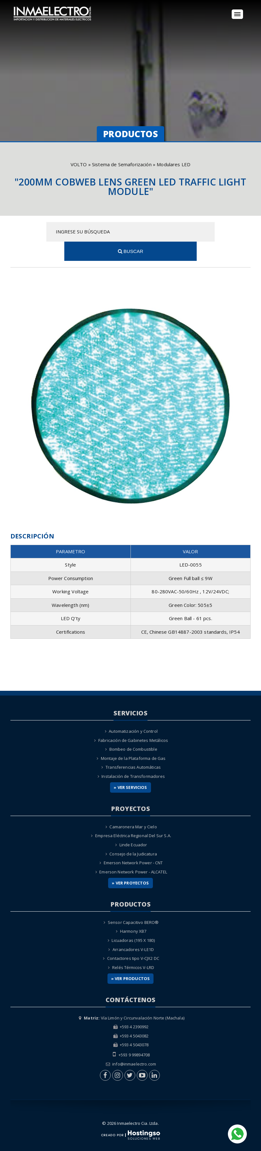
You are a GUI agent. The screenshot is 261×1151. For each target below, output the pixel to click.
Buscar (214, 231)
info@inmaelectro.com (134, 1044)
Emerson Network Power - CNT (133, 843)
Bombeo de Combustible (133, 730)
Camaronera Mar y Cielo (133, 807)
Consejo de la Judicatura (133, 834)
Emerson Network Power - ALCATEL (133, 852)
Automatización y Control (133, 712)
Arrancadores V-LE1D (133, 930)
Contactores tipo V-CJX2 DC (133, 939)
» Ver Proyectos (130, 863)
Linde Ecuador (133, 825)
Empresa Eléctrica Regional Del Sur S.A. (133, 816)
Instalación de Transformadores (133, 757)
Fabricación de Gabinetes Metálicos (133, 721)
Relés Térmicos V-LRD (133, 948)
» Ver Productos (130, 959)
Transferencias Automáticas (133, 748)
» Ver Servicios (130, 768)
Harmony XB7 (133, 912)
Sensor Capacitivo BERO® (133, 903)
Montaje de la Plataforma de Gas (133, 739)
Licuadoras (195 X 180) (133, 921)
